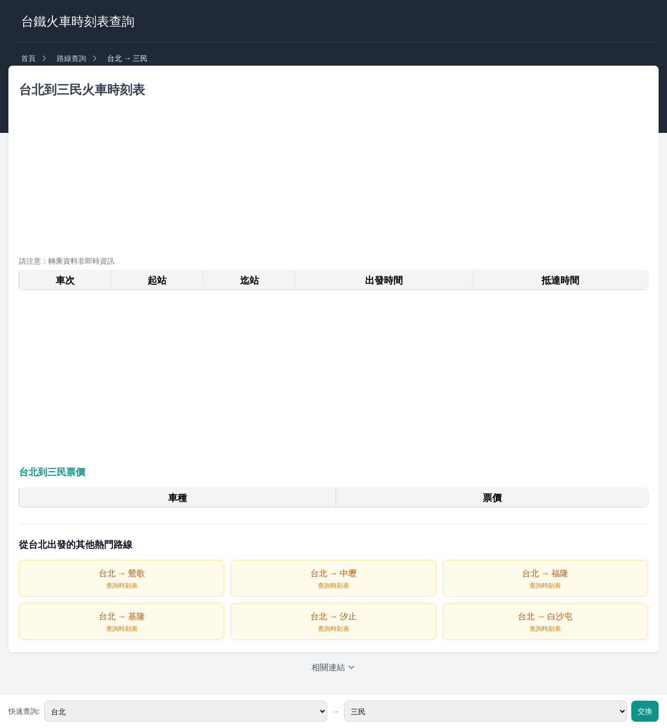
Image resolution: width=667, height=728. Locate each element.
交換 (645, 711)
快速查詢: (24, 711)
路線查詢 (71, 58)
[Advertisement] (333, 173)
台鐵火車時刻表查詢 (77, 20)
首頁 (28, 58)
